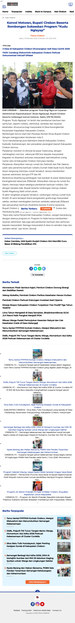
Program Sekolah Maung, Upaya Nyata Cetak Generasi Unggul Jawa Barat (37, 472)
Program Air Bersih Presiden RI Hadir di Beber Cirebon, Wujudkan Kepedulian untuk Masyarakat (37, 493)
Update (46, 209)
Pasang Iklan (26, 610)
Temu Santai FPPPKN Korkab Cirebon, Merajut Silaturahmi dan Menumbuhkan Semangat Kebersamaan (37, 361)
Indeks (28, 11)
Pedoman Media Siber (42, 610)
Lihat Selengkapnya (37, 582)
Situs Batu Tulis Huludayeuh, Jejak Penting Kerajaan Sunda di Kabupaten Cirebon (37, 406)
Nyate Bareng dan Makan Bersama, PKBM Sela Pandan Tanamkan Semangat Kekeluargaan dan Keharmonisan (37, 450)
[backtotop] (37, 592)
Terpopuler (16, 11)
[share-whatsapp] (39, 268)
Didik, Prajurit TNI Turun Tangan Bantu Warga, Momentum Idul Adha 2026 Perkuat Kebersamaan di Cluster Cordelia (37, 383)
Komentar (37, 274)
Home (5, 11)
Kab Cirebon (60, 11)
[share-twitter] (35, 268)
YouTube (44, 605)
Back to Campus (43, 11)
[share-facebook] (31, 268)
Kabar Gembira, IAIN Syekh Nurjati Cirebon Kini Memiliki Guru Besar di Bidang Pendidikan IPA (36, 242)
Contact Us (56, 610)
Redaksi (17, 610)
